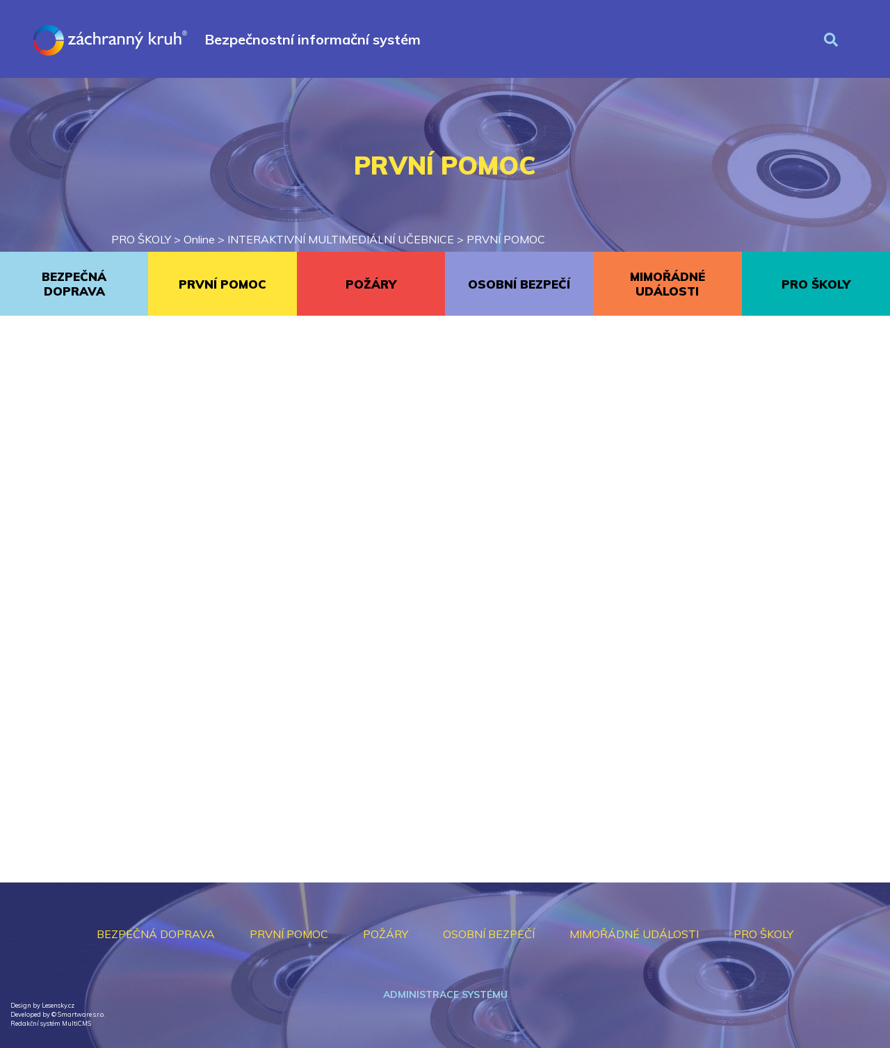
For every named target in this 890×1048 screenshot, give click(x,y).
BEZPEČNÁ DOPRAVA (74, 283)
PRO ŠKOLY (141, 239)
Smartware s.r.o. (81, 1014)
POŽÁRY (371, 284)
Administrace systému (445, 994)
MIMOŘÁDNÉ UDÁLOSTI (667, 283)
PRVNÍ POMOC (506, 239)
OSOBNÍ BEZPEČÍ (519, 284)
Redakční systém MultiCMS (50, 1023)
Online (199, 239)
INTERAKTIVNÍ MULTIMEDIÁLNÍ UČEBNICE (340, 239)
